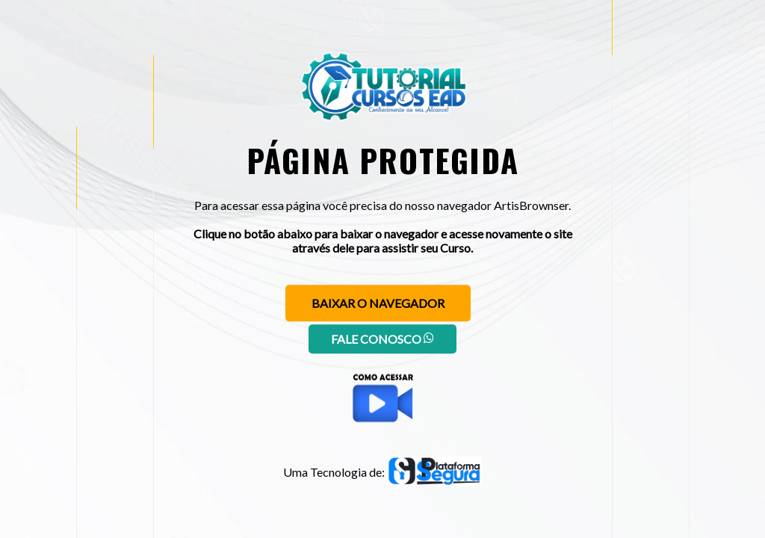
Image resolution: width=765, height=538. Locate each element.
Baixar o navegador (378, 303)
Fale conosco (382, 339)
